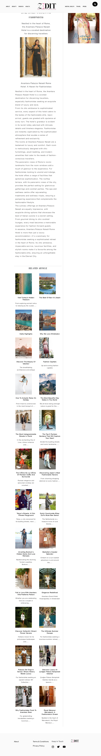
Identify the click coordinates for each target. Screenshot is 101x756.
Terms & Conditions (41, 741)
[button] (53, 746)
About (16, 741)
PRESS (84, 6)
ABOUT (8, 6)
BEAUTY (14, 6)
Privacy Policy (38, 746)
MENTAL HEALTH (69, 6)
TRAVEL (78, 6)
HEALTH (27, 6)
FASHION (21, 6)
